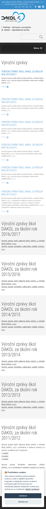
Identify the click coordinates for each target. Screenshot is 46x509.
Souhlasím (23, 496)
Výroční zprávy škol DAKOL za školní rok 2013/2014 (22, 152)
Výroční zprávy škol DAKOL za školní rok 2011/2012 (22, 201)
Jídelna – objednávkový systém (16, 30)
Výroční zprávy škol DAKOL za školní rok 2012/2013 (22, 175)
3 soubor (4, 459)
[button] (38, 48)
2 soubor (4, 456)
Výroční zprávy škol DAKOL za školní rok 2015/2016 (22, 107)
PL (31, 7)
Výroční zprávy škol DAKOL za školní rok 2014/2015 (22, 130)
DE (20, 7)
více (3, 87)
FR (23, 7)
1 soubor (4, 453)
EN (16, 7)
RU (27, 7)
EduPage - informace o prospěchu (17, 27)
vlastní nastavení (32, 489)
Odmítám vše (23, 502)
